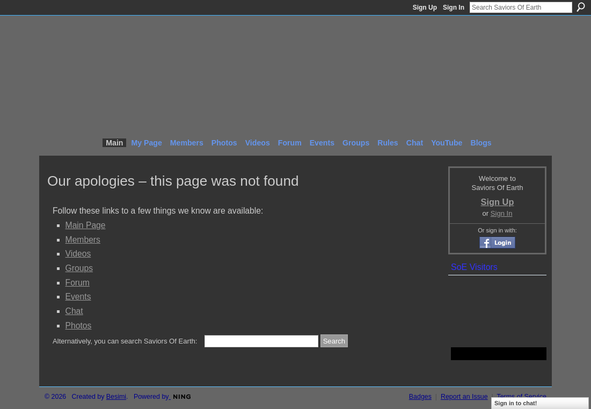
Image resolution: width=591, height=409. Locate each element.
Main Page (85, 225)
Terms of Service (522, 396)
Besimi (116, 396)
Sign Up (425, 7)
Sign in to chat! (515, 403)
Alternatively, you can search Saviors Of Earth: (125, 341)
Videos (78, 253)
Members (82, 239)
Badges (420, 396)
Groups (79, 268)
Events (78, 296)
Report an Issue (464, 396)
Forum (77, 282)
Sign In (453, 7)
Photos (78, 325)
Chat (74, 311)
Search (581, 7)
